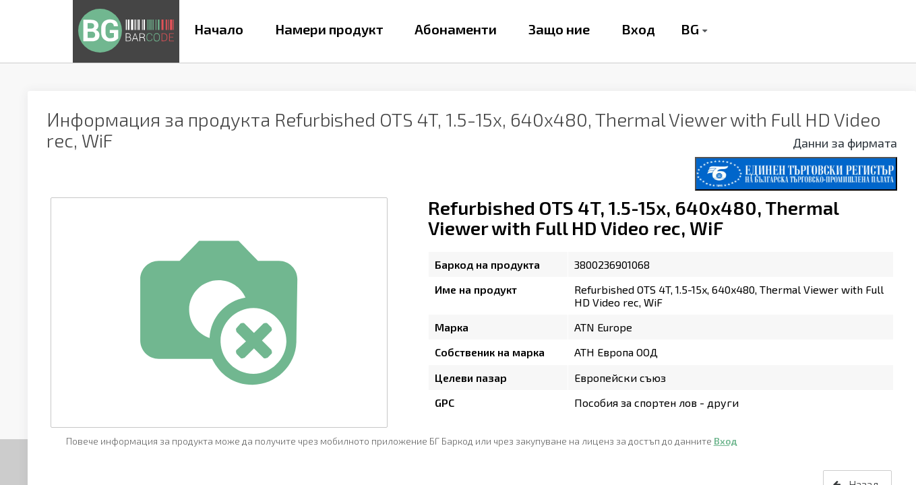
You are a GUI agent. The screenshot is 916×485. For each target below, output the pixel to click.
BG (690, 29)
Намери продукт (329, 29)
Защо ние (559, 29)
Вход (638, 29)
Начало (218, 29)
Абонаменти (456, 29)
